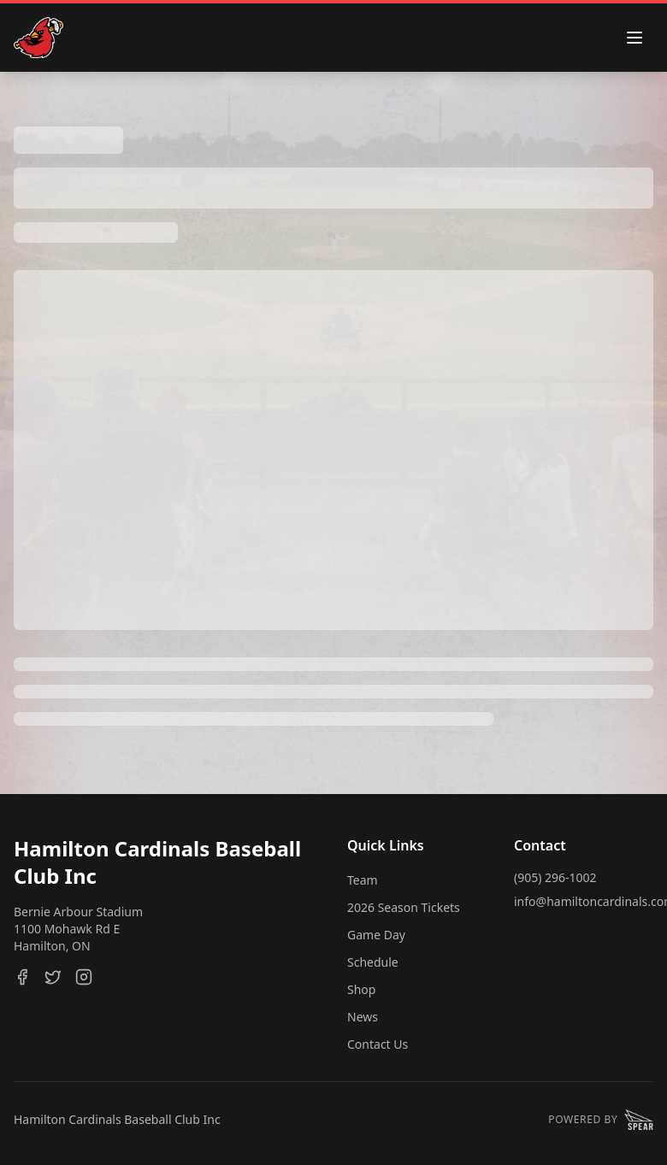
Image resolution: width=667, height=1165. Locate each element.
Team (362, 880)
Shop (361, 989)
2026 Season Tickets (403, 907)
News (362, 1017)
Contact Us (377, 1044)
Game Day (376, 935)
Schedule (372, 962)
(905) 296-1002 (555, 877)
